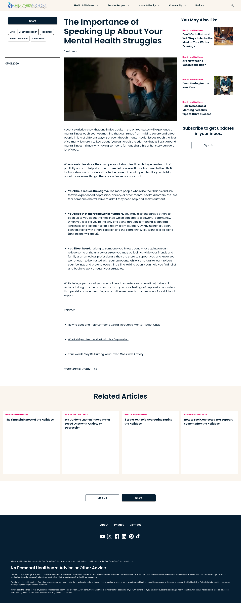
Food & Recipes (118, 5)
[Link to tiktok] (138, 537)
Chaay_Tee (89, 369)
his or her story (152, 146)
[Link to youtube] (102, 537)
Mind (12, 31)
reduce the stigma (95, 191)
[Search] (232, 5)
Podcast (200, 5)
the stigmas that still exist (149, 142)
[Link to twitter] (110, 537)
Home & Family (149, 5)
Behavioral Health (28, 31)
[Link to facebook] (117, 537)
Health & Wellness (86, 5)
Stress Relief (38, 38)
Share (32, 20)
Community (177, 5)
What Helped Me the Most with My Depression (98, 339)
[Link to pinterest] (131, 537)
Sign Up (208, 145)
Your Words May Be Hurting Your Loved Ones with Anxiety (105, 354)
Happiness (47, 31)
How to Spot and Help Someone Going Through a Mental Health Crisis (114, 325)
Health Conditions (19, 38)
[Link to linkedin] (124, 537)
